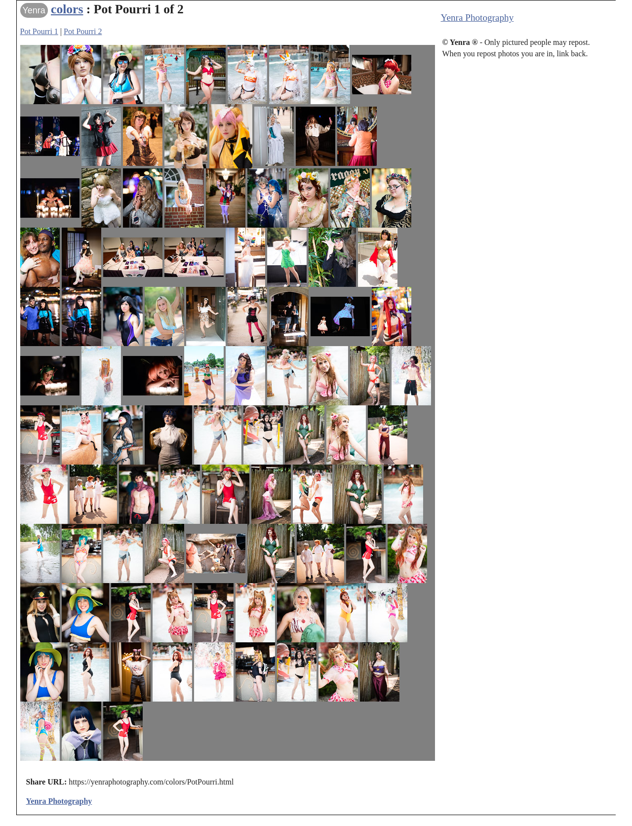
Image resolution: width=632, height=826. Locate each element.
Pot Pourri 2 (83, 31)
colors (67, 9)
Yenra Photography (477, 17)
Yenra (34, 10)
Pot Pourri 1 (39, 31)
